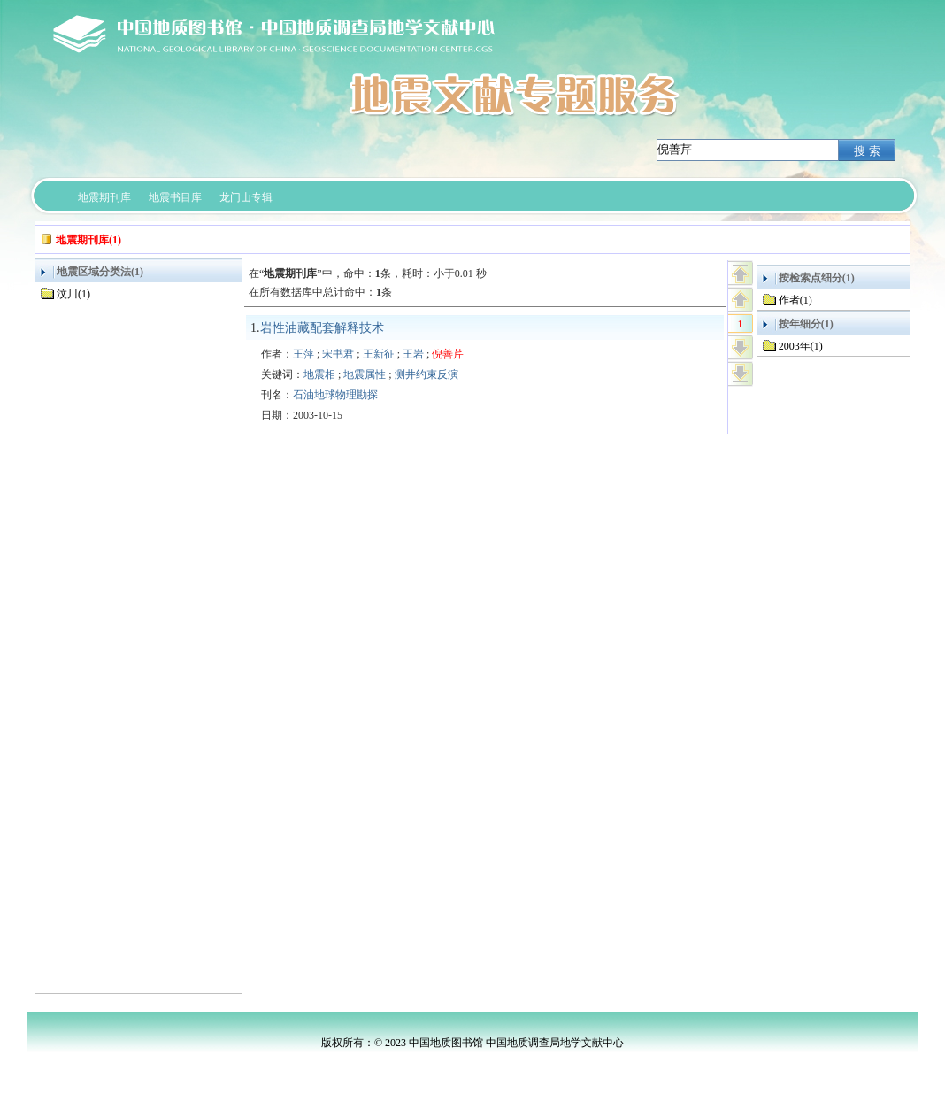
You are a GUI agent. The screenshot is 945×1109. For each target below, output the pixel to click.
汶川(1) (73, 294)
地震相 (319, 374)
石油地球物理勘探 (335, 395)
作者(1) (795, 300)
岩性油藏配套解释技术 (322, 328)
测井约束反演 (426, 374)
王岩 (413, 354)
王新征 (379, 354)
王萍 (303, 354)
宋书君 (338, 354)
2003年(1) (801, 346)
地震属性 (364, 374)
